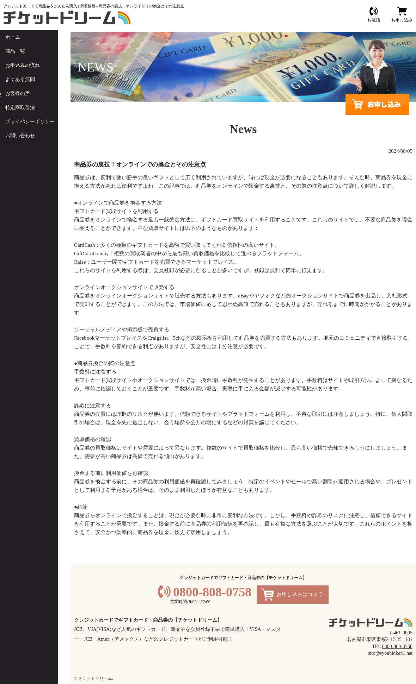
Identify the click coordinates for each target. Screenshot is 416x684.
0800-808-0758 (212, 592)
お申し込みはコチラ (300, 594)
